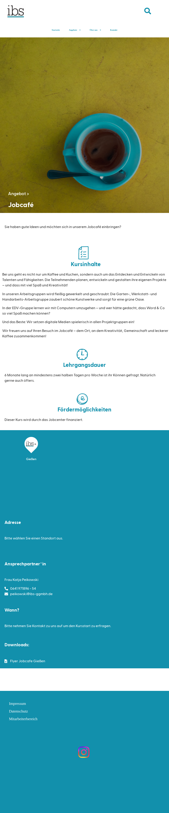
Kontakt (113, 30)
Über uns (95, 30)
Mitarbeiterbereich (23, 719)
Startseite (56, 30)
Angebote (75, 30)
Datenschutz (18, 711)
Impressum (17, 703)
